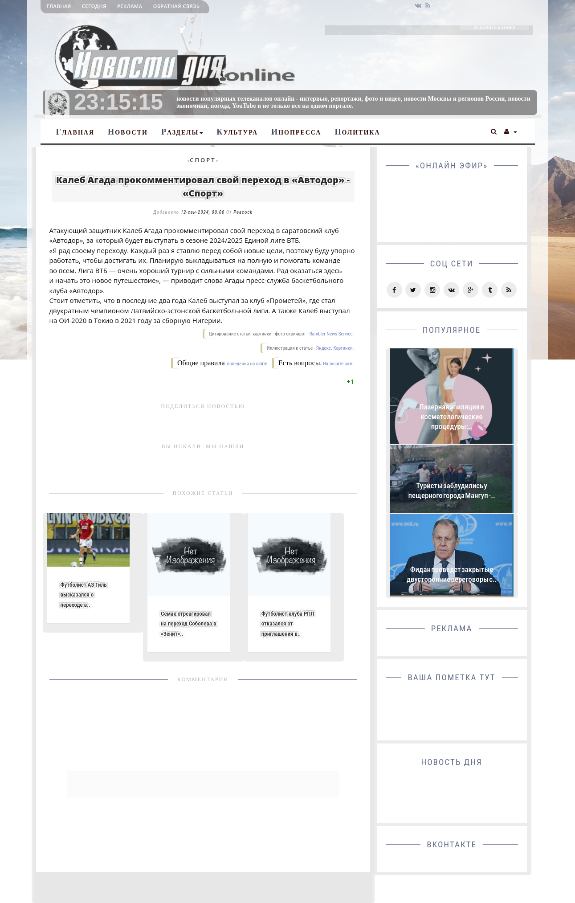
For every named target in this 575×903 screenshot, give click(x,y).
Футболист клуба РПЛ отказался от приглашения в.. (287, 623)
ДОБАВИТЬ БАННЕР (494, 27)
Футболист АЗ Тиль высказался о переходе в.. (84, 594)
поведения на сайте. (247, 364)
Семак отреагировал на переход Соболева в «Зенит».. (188, 623)
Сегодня (94, 6)
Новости (128, 131)
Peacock (243, 212)
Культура (237, 131)
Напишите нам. (338, 364)
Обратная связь (176, 6)
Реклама (130, 6)
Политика (357, 131)
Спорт (203, 160)
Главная (59, 6)
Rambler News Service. (332, 334)
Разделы (182, 131)
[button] (494, 130)
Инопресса (296, 131)
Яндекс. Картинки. (335, 348)
